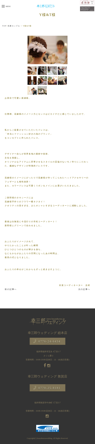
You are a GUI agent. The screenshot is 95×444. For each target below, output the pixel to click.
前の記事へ (11, 289)
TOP (4, 26)
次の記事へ (84, 289)
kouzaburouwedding (44, 438)
